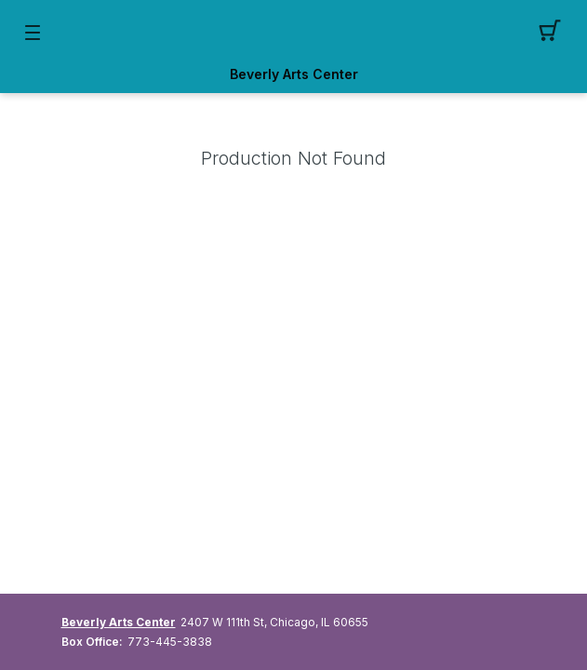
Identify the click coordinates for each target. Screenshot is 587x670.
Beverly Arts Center (294, 74)
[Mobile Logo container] (294, 32)
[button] (555, 32)
